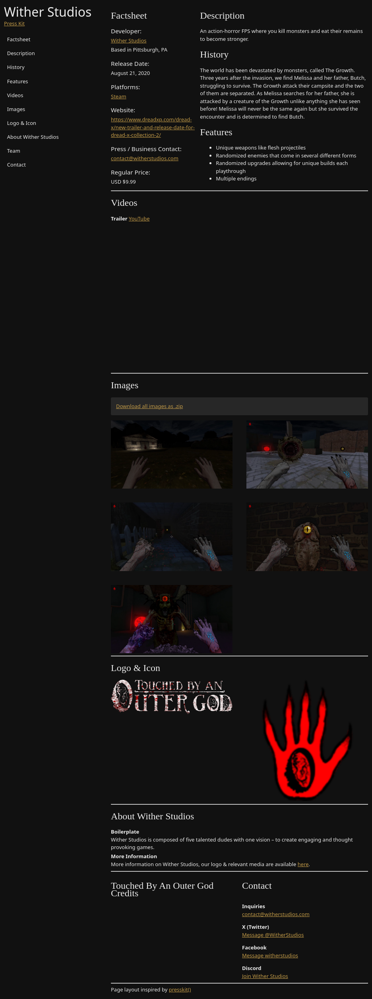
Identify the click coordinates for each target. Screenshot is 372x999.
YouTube (139, 218)
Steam (118, 96)
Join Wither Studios (265, 976)
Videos (15, 95)
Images (16, 109)
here (303, 864)
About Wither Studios (33, 136)
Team (13, 150)
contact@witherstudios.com (144, 158)
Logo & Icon (21, 123)
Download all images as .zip (149, 406)
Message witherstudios (270, 955)
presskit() (180, 989)
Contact (16, 164)
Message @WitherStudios (273, 934)
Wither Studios (129, 40)
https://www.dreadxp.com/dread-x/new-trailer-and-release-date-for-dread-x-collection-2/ (153, 127)
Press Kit (14, 23)
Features (17, 81)
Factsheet (19, 39)
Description (21, 53)
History (16, 67)
